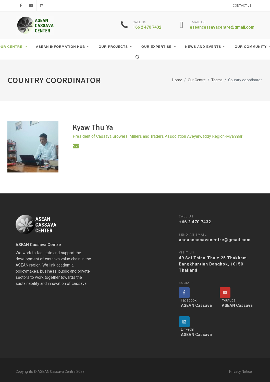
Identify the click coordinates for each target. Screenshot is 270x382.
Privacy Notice (240, 371)
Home (177, 80)
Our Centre (197, 80)
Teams (217, 80)
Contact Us (242, 5)
